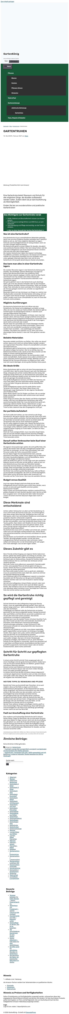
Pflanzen (12, 73)
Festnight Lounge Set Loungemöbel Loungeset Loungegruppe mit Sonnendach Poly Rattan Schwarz (24, 750)
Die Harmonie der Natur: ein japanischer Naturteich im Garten (14, 959)
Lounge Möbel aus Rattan (14, 833)
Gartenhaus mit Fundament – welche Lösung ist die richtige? (14, 910)
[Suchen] (7, 764)
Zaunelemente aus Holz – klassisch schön (14, 918)
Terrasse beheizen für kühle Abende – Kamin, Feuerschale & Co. (14, 899)
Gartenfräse (19, 113)
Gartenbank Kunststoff (14, 795)
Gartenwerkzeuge (15, 103)
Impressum (10, 987)
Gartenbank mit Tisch (14, 805)
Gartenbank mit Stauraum (14, 802)
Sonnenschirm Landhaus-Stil (14, 862)
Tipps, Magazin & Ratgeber (16, 118)
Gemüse (14, 83)
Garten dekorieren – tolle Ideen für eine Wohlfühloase (14, 941)
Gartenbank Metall (14, 798)
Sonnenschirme (15, 868)
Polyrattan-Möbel (13, 846)
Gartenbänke (14, 811)
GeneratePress (31, 1012)
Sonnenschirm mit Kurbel (14, 865)
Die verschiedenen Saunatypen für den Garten (15, 933)
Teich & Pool (12, 98)
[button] (6, 61)
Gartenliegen (14, 820)
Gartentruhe (16, 126)
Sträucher (15, 93)
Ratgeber (13, 849)
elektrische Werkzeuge (20, 108)
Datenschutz (11, 989)
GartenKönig (11, 53)
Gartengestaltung (16, 818)
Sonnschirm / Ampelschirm (14, 871)
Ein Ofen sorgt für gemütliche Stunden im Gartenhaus (14, 950)
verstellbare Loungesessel (14, 877)
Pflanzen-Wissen (17, 88)
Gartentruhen (14, 827)
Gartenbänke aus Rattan (14, 814)
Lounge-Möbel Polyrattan (13, 837)
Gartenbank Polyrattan (14, 809)
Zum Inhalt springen (7, 1)
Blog (11, 126)
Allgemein (13, 777)
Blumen (14, 78)
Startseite (5, 126)
